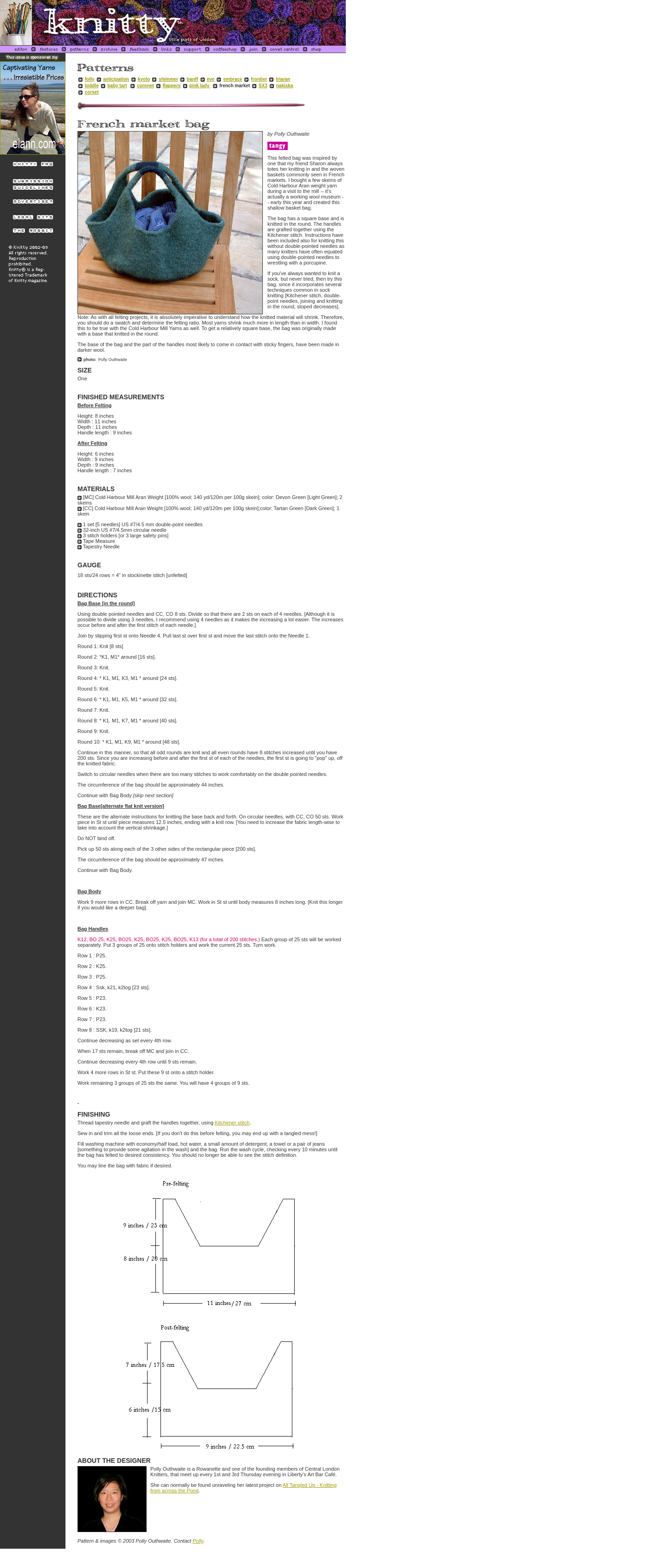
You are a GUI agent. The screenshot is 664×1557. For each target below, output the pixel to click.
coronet (145, 85)
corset (92, 92)
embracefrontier (245, 79)
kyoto (144, 79)
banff (192, 79)
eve (211, 79)
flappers (172, 85)
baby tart (117, 85)
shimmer (168, 79)
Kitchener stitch (232, 1122)
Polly (198, 1541)
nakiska (284, 85)
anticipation (116, 79)
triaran (283, 79)
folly (90, 79)
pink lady (200, 85)
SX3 (263, 85)
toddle (92, 85)
